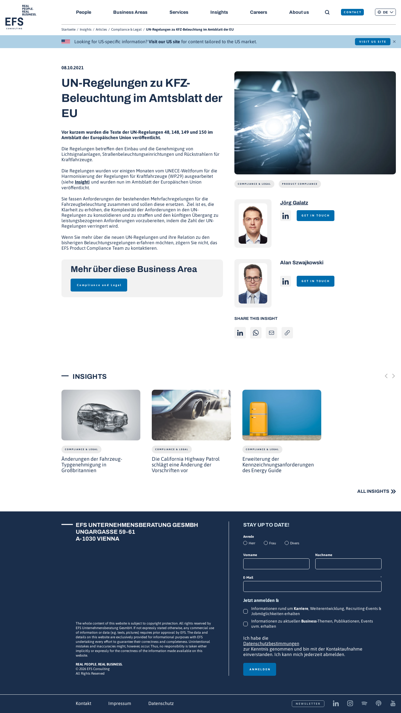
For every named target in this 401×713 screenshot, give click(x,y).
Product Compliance (300, 184)
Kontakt (83, 703)
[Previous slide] (386, 376)
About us (301, 12)
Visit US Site (370, 41)
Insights (220, 12)
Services (179, 12)
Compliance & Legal (126, 29)
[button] (385, 12)
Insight (82, 181)
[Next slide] (393, 376)
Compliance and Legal (99, 285)
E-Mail (312, 577)
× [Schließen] (394, 41)
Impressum (119, 703)
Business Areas (130, 12)
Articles (101, 29)
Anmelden (260, 669)
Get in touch (317, 215)
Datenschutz (161, 703)
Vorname (250, 555)
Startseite (68, 29)
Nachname (323, 555)
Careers (260, 12)
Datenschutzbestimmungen (271, 643)
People (83, 12)
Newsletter (308, 703)
